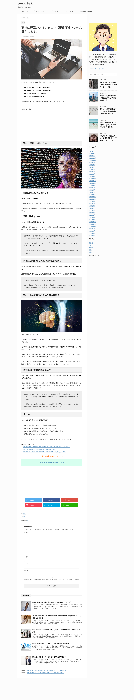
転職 (90, 252)
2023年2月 (92, 156)
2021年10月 (92, 183)
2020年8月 (92, 203)
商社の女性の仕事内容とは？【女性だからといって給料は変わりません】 (46, 447)
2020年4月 (92, 213)
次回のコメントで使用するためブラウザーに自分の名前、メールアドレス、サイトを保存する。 (51, 581)
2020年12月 (92, 197)
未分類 (91, 247)
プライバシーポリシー (39, 11)
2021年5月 (92, 192)
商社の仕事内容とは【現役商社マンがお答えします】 (40, 449)
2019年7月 (92, 233)
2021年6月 (92, 190)
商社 (24, 514)
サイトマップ (24, 11)
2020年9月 (92, 201)
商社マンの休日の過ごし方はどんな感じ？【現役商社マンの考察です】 (108, 125)
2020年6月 (92, 208)
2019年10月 (92, 226)
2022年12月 (92, 158)
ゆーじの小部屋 (25, 3)
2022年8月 (92, 162)
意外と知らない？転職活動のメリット (85, 11)
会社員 (91, 243)
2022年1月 (92, 176)
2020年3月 (92, 215)
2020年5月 (92, 210)
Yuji (28, 520)
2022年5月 (92, 167)
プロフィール (70, 11)
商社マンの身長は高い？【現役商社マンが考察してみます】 (108, 98)
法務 (90, 250)
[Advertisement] (51, 125)
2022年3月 (92, 172)
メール (26, 564)
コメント (27, 532)
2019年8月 (92, 231)
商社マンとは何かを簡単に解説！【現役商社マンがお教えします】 (44, 452)
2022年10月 (92, 160)
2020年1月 (92, 219)
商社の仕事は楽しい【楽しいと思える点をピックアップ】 (52, 643)
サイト (26, 570)
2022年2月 (92, 174)
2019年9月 (92, 229)
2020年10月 (92, 199)
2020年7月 (92, 206)
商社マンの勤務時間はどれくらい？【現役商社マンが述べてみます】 (108, 111)
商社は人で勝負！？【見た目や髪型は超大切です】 (49, 657)
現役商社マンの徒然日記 (67, 692)
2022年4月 (92, 169)
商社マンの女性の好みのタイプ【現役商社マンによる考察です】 (47, 670)
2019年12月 (92, 222)
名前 (26, 557)
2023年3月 (92, 153)
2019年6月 (92, 235)
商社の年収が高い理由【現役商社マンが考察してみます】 (52, 602)
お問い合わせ (54, 11)
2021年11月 (92, 181)
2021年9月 (92, 185)
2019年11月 (92, 224)
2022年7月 (92, 165)
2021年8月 (92, 187)
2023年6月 (92, 151)
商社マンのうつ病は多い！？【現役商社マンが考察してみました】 (108, 138)
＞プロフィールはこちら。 (97, 69)
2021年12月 (92, 178)
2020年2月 (92, 217)
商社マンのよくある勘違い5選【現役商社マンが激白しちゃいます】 (108, 85)
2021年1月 (92, 194)
